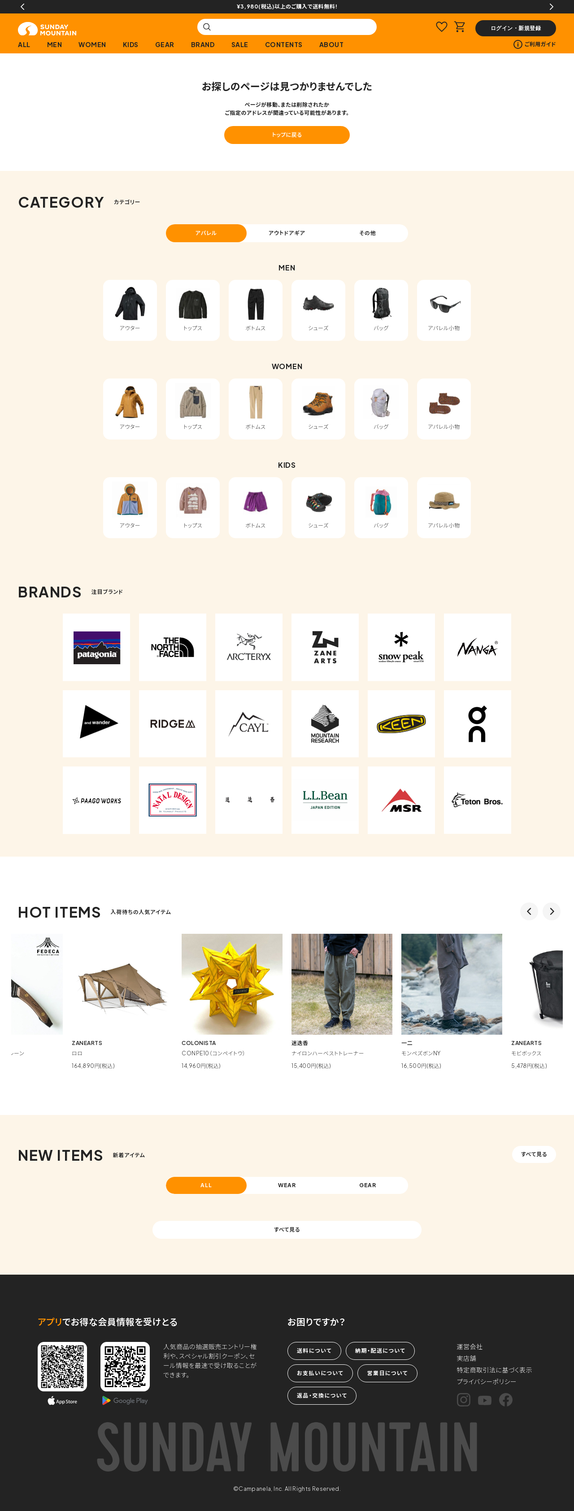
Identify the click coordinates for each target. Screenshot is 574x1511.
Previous (22, 6)
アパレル (206, 233)
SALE (239, 44)
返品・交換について (322, 1395)
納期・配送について (380, 1350)
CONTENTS (284, 44)
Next (551, 6)
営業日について (387, 1373)
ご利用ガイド (534, 44)
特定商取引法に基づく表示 (495, 1370)
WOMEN (92, 44)
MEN (54, 44)
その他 (367, 233)
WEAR (287, 1185)
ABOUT (331, 44)
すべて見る (534, 1154)
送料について (314, 1350)
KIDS (131, 44)
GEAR (164, 44)
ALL (24, 44)
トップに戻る (287, 134)
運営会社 (470, 1346)
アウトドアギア (287, 233)
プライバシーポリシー (487, 1381)
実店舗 (467, 1358)
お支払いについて (320, 1373)
